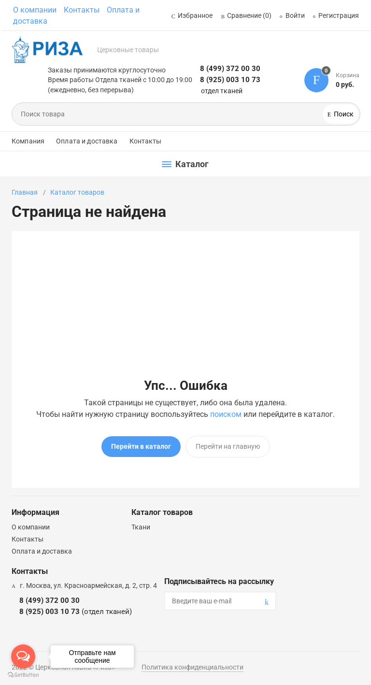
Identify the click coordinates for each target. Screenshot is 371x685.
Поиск (343, 114)
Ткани (140, 527)
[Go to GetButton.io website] (23, 675)
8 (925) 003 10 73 (230, 79)
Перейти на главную (228, 446)
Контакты (82, 9)
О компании (35, 9)
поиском (226, 414)
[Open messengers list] (23, 656)
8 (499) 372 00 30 (230, 68)
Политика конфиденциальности (192, 667)
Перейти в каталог (141, 446)
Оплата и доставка (86, 141)
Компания (28, 141)
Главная (25, 192)
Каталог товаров (77, 192)
